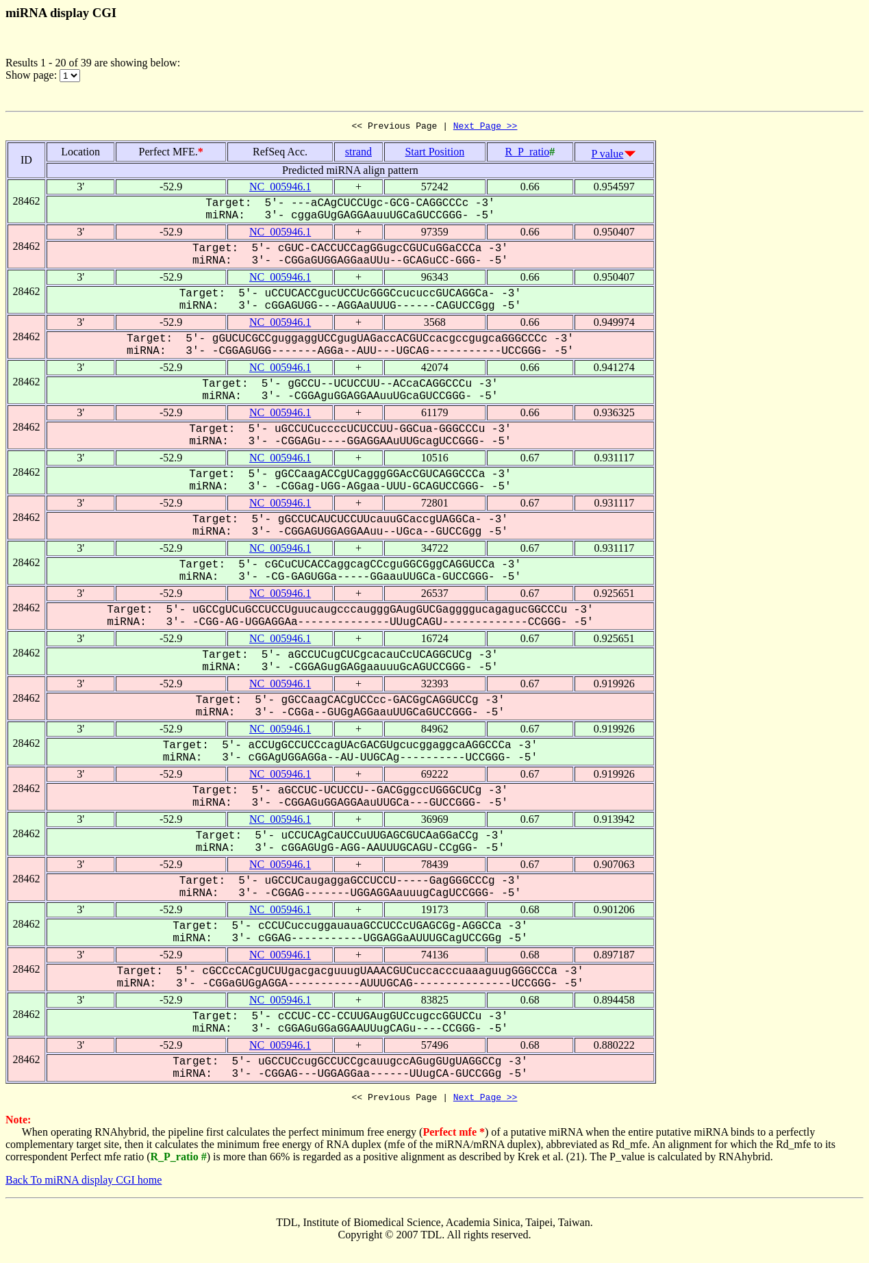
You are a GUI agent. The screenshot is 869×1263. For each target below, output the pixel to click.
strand (358, 154)
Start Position (434, 154)
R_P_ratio (527, 154)
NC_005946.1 (280, 188)
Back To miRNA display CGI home (83, 1184)
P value (607, 156)
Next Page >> (485, 127)
